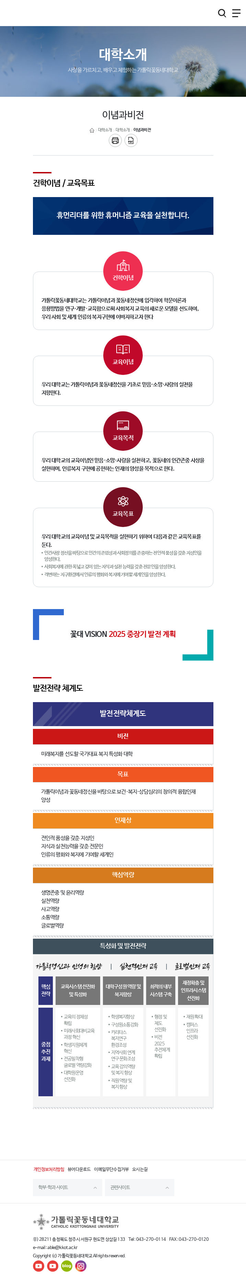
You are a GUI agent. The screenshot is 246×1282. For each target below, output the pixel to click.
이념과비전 (142, 130)
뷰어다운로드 (79, 1169)
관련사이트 (120, 1187)
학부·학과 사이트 (53, 1187)
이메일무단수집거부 (111, 1169)
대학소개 (105, 130)
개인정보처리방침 (49, 1169)
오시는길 (140, 1169)
